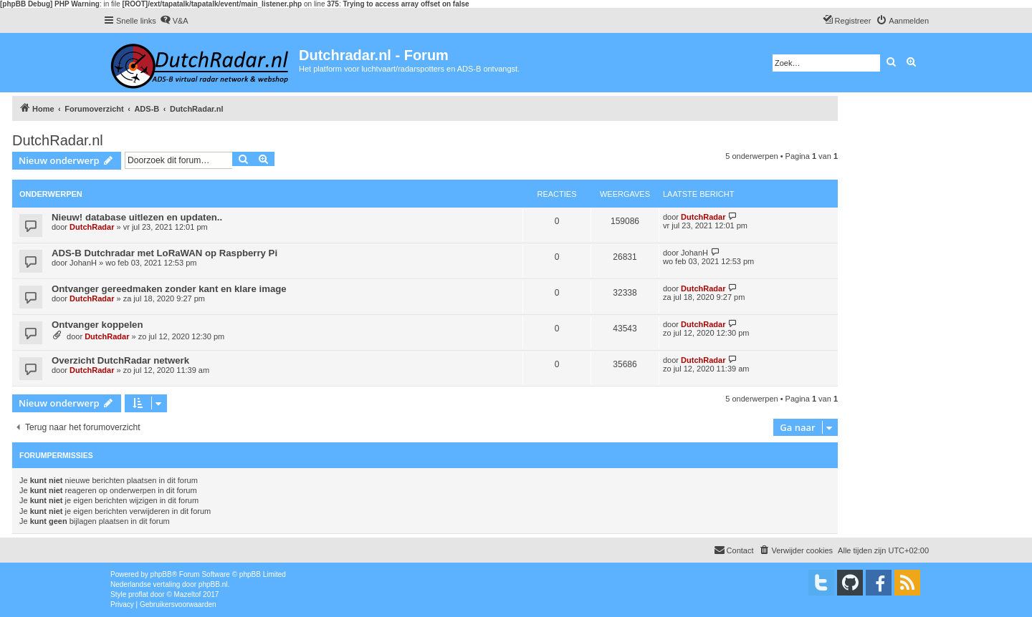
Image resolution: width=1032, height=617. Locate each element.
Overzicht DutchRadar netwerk (120, 360)
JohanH (83, 262)
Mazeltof (187, 594)
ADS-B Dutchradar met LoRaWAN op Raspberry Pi (164, 253)
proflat (138, 594)
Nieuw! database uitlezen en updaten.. (137, 217)
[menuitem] (174, 20)
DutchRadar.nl (57, 140)
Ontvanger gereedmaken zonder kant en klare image (169, 288)
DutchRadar (92, 227)
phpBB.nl (213, 584)
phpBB (161, 574)
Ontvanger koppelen (97, 324)
